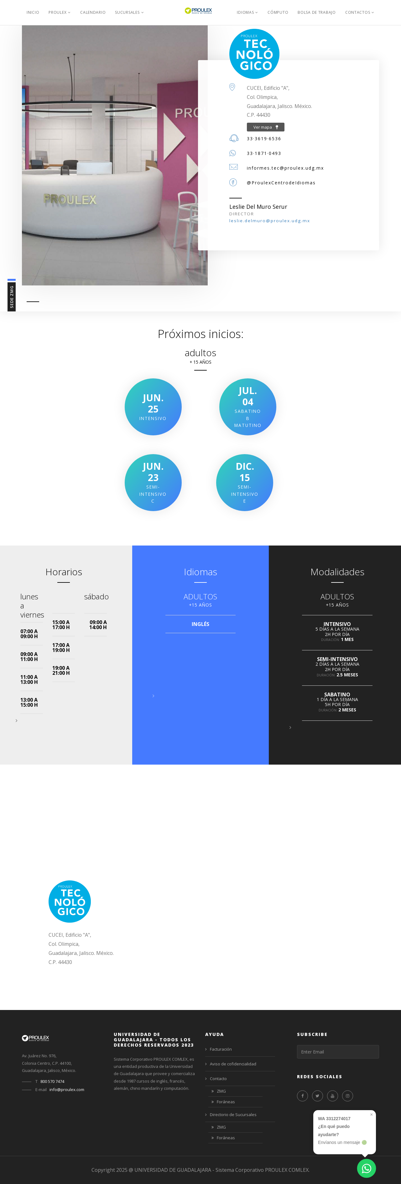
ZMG (218, 1091)
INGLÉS (200, 624)
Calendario (93, 12)
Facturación (218, 1049)
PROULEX (57, 12)
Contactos (357, 12)
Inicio (33, 12)
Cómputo (278, 12)
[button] (17, 720)
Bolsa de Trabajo (317, 12)
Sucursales (127, 12)
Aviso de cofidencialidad (230, 1064)
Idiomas (245, 12)
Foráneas (223, 1102)
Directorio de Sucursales (231, 1114)
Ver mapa (265, 127)
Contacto (216, 1078)
